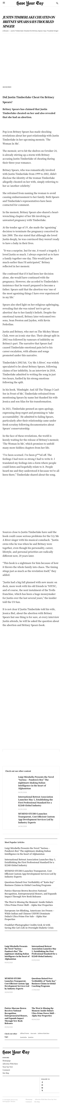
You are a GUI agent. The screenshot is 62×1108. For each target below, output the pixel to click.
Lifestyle (6, 31)
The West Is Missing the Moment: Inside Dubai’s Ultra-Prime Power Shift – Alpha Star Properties (44, 1012)
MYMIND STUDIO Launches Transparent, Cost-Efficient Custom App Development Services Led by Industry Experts (36, 818)
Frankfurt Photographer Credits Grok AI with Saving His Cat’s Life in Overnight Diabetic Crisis (29, 926)
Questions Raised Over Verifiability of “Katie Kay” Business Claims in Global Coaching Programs (44, 982)
